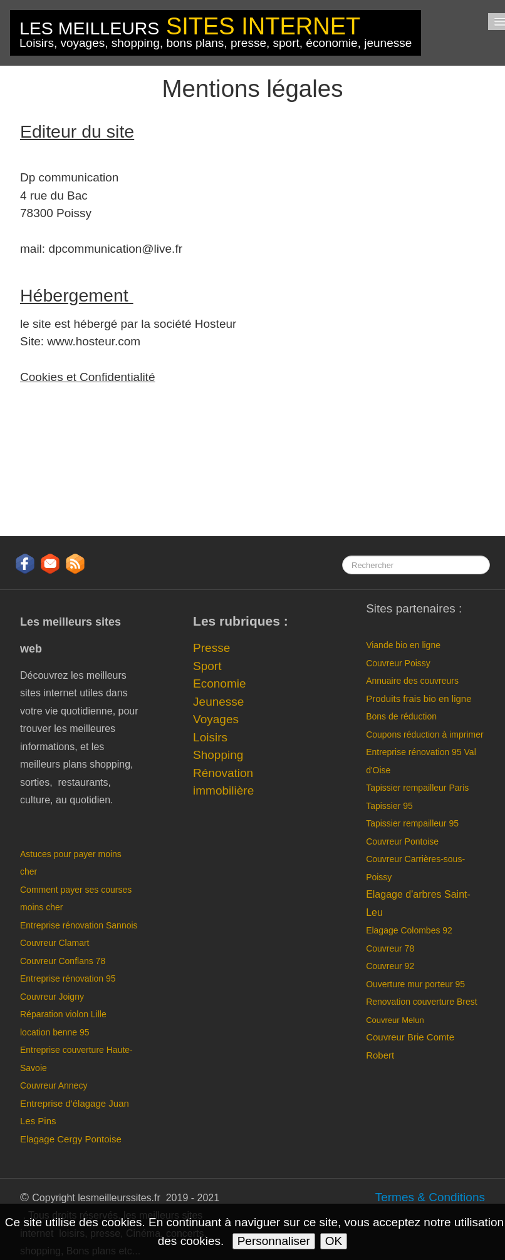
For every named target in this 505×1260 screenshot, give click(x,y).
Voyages (216, 719)
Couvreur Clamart (54, 943)
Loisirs (210, 737)
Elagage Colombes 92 (409, 930)
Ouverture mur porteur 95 (415, 984)
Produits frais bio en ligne (418, 698)
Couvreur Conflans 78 (62, 961)
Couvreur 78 (390, 948)
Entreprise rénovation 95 (68, 978)
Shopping (218, 754)
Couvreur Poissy (398, 663)
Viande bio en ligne (403, 645)
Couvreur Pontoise (402, 841)
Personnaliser (273, 1240)
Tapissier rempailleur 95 (412, 823)
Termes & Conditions (430, 1197)
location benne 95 (55, 1032)
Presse (211, 647)
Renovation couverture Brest (421, 1002)
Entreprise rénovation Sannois (79, 925)
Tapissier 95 (389, 806)
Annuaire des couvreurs (413, 681)
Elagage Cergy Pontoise (71, 1139)
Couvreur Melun (395, 1020)
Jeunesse (218, 701)
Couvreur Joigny (53, 997)
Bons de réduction (402, 716)
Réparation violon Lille (63, 1014)
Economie (219, 683)
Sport (207, 666)
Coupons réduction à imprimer (425, 734)
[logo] (215, 33)
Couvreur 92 (390, 966)
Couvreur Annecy (53, 1085)
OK (333, 1240)
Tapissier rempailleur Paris (417, 788)
